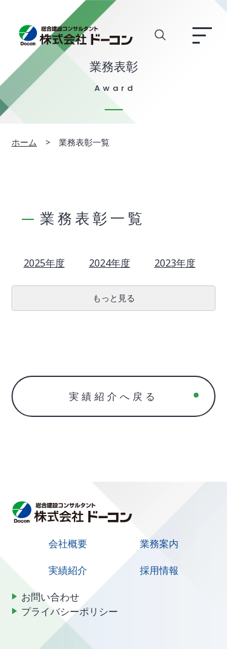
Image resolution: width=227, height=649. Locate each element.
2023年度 (175, 263)
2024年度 (109, 263)
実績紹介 (67, 570)
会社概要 (67, 543)
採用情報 (159, 570)
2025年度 (44, 263)
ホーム (24, 142)
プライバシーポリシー (69, 611)
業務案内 (159, 543)
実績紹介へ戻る (113, 396)
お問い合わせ (50, 597)
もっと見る (114, 298)
